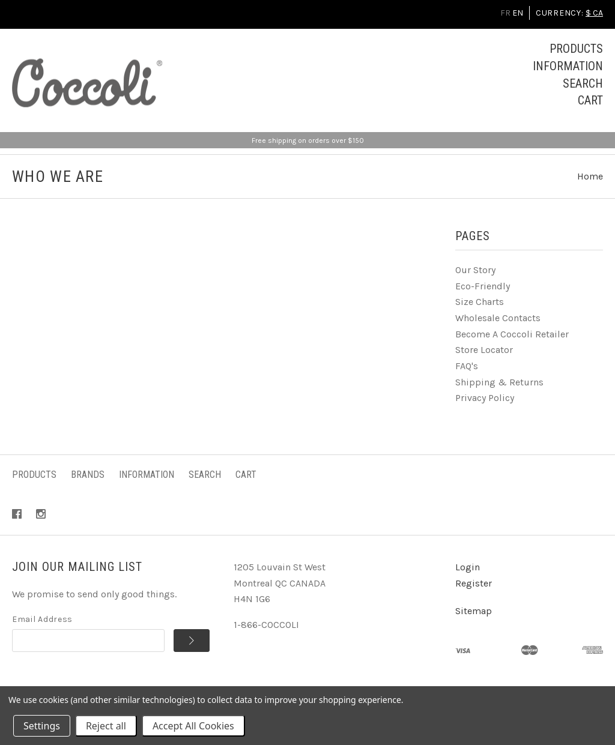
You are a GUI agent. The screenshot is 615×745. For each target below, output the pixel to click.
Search (583, 83)
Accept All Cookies (193, 725)
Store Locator (484, 349)
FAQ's (466, 366)
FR (505, 13)
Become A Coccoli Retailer (512, 334)
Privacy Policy (484, 397)
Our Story (475, 270)
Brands (88, 474)
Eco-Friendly (482, 286)
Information (568, 66)
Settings (41, 725)
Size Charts (479, 301)
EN (517, 13)
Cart (590, 100)
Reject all (106, 725)
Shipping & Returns (499, 382)
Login (467, 567)
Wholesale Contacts (498, 318)
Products (576, 48)
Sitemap (473, 611)
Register (473, 583)
